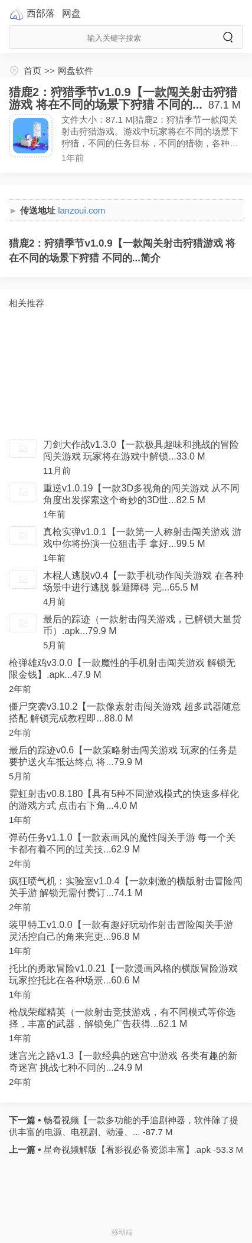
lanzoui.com (81, 210)
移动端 (122, 1232)
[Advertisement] (126, 374)
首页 (32, 70)
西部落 (41, 13)
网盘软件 (75, 70)
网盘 (71, 13)
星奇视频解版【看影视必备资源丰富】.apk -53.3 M (142, 1149)
